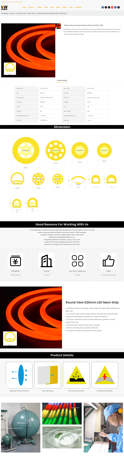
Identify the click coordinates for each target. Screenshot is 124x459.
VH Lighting (4, 13)
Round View (31, 13)
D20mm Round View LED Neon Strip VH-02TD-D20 (52, 13)
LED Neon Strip (21, 13)
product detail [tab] (62, 80)
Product (12, 13)
